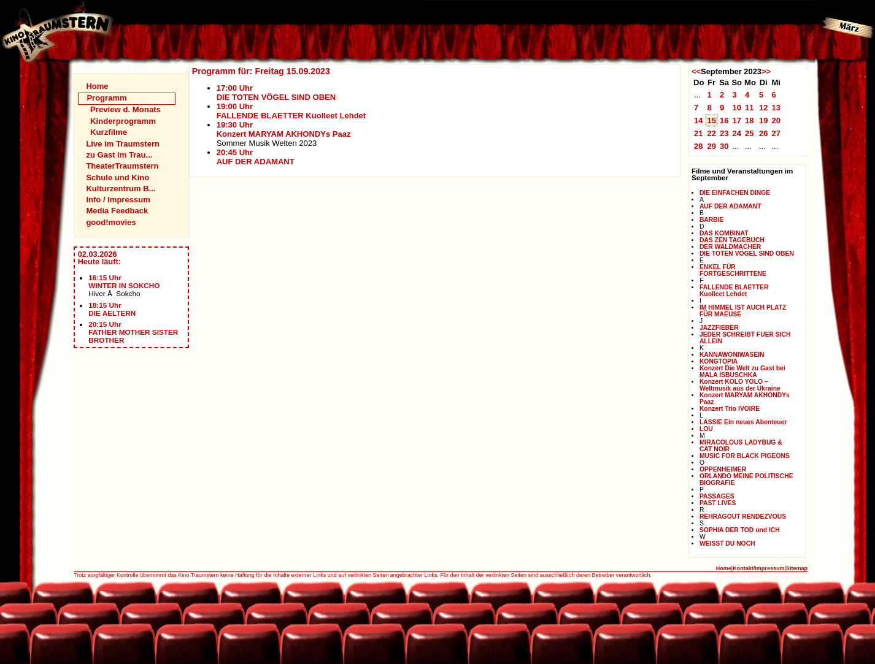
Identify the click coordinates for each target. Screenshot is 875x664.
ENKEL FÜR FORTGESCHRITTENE (733, 270)
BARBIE (712, 219)
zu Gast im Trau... (119, 154)
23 (724, 133)
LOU (706, 428)
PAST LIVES (718, 503)
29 (711, 146)
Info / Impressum (118, 199)
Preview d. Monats (125, 109)
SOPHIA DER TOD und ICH (740, 530)
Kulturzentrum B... (120, 188)
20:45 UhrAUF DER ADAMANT (256, 157)
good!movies (111, 222)
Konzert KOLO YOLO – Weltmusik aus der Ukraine (740, 385)
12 (763, 107)
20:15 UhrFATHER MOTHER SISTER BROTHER (133, 332)
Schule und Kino (117, 177)
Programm (106, 97)
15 (711, 120)
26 (763, 133)
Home (97, 86)
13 (776, 107)
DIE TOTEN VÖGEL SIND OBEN (747, 253)
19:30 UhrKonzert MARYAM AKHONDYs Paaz (284, 129)
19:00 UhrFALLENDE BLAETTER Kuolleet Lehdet (291, 111)
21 (698, 133)
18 (749, 120)
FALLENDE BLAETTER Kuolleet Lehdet (734, 290)
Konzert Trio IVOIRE (730, 408)
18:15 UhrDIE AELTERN (112, 309)
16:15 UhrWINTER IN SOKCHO (124, 281)
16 (724, 120)
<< (696, 71)
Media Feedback (117, 210)
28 (698, 146)
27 (776, 133)
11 (749, 107)
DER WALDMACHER (730, 246)
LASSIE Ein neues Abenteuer (743, 422)
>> (766, 71)
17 (736, 120)
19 (763, 120)
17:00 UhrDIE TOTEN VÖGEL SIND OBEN (276, 92)
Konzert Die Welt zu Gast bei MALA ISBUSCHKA (742, 371)
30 (724, 146)
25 (749, 133)
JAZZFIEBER (719, 327)
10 (736, 107)
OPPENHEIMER (723, 469)
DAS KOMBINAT (724, 233)
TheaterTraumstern (122, 165)
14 (698, 120)
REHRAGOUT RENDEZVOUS (743, 516)
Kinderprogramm (123, 121)
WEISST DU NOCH (727, 543)
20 (776, 120)
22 (711, 133)
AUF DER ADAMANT (730, 206)
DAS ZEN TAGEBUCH (732, 240)
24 (736, 133)
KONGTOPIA (719, 361)
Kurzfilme (108, 132)
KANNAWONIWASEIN (732, 354)
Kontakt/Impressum (758, 568)
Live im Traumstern (123, 143)
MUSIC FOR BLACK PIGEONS (745, 455)
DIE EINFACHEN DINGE (735, 192)
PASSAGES (717, 496)
